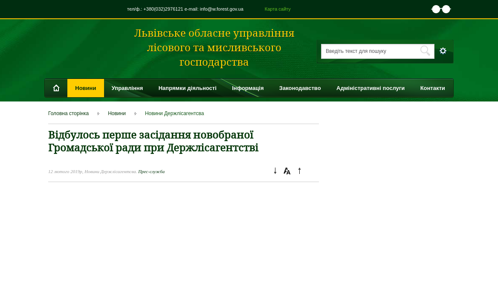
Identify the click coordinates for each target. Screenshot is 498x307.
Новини (85, 88)
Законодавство (300, 88)
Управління (127, 88)
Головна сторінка (68, 113)
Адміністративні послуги (370, 88)
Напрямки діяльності (188, 88)
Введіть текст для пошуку (356, 51)
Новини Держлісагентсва (174, 113)
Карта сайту (278, 9)
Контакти (432, 88)
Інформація (247, 88)
